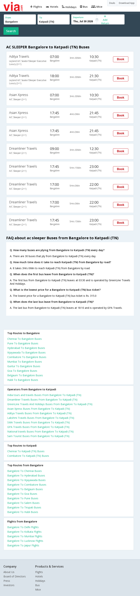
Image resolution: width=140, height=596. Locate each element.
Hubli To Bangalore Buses (22, 380)
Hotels (39, 576)
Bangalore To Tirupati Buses (24, 507)
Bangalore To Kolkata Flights (24, 531)
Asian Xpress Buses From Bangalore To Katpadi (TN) (38, 408)
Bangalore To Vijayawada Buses (26, 480)
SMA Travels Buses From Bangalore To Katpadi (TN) (38, 422)
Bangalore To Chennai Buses (24, 471)
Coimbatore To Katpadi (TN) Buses (28, 455)
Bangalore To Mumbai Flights (24, 536)
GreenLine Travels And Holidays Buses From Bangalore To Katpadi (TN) (49, 404)
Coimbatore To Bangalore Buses (26, 357)
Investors (8, 585)
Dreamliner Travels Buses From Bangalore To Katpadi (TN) (42, 399)
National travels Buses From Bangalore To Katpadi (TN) (40, 431)
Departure (78, 17)
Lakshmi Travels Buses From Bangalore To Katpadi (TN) (40, 418)
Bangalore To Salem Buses (23, 503)
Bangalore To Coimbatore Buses (26, 484)
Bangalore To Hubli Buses (22, 512)
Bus (37, 585)
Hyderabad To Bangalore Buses (26, 348)
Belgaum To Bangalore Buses (25, 375)
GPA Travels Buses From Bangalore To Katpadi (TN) (38, 427)
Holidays (40, 580)
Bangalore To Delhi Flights (23, 527)
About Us (8, 572)
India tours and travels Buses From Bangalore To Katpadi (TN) (44, 395)
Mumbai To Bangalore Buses (24, 361)
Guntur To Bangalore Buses (23, 366)
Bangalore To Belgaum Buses (25, 489)
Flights (39, 572)
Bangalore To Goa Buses (22, 493)
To (40, 17)
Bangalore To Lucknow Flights (25, 541)
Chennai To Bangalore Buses (24, 339)
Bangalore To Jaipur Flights (23, 545)
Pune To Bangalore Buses (22, 343)
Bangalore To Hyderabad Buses (26, 475)
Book (120, 59)
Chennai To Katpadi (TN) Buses (25, 451)
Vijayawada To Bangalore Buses (26, 352)
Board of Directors (14, 576)
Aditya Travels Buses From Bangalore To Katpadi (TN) (39, 413)
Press (6, 580)
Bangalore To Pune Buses (22, 498)
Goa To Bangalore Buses (22, 370)
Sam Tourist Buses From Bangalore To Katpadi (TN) (38, 436)
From (8, 17)
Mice (38, 589)
